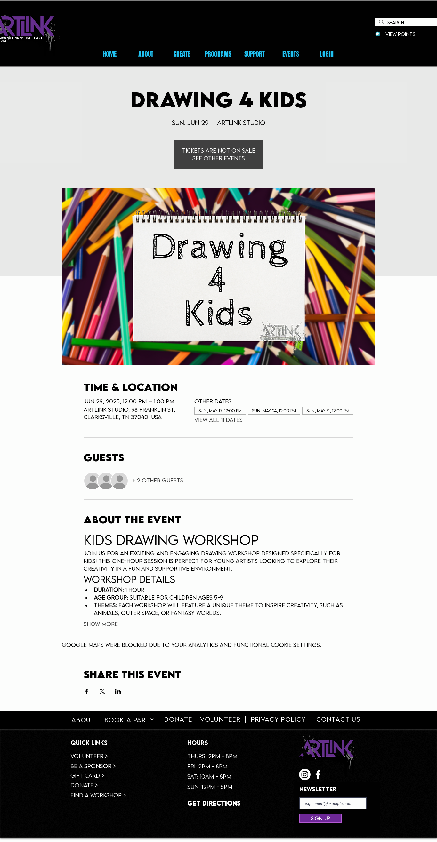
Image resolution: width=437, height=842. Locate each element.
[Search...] (412, 23)
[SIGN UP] (320, 818)
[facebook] (318, 774)
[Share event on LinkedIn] (118, 691)
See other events (218, 158)
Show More (101, 624)
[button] (290, 54)
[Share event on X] (102, 691)
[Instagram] (305, 774)
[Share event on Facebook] (87, 691)
